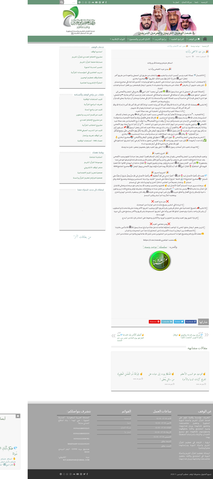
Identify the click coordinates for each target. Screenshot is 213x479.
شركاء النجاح (159, 2)
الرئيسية (177, 2)
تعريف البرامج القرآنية (65, 104)
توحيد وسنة (167, 46)
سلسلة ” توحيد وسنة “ (127, 246)
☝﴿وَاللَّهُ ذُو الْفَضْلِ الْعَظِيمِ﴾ (102, 374)
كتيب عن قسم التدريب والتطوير (62, 114)
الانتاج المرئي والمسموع (112, 39)
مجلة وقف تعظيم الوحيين (64, 77)
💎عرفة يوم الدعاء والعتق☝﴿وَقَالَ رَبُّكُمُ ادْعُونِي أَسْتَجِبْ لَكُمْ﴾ (160, 335)
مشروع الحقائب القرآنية (65, 125)
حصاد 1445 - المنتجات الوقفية (62, 140)
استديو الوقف (69, 51)
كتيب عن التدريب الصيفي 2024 (62, 130)
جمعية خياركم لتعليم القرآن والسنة (60, 178)
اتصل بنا (148, 2)
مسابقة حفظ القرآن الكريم (63, 62)
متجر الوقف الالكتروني (65, 167)
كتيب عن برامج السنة (66, 109)
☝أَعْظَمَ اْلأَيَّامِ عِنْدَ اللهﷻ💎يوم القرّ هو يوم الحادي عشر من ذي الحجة (104, 337)
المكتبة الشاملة (68, 157)
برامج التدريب (133, 39)
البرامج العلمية (149, 39)
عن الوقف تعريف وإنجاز (65, 135)
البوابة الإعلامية (90, 39)
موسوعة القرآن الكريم (66, 162)
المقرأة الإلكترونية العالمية (64, 82)
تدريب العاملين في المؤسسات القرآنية (59, 72)
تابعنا (169, 2)
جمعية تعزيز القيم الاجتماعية (62, 172)
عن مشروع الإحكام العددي (63, 120)
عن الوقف (166, 39)
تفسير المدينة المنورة (66, 67)
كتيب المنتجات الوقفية (65, 99)
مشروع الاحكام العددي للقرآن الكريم (59, 57)
